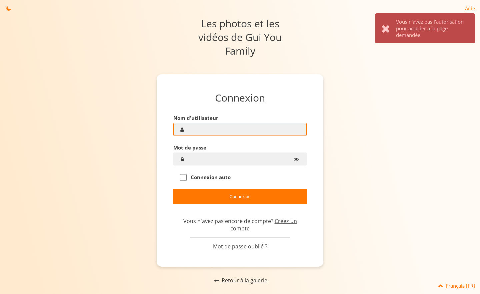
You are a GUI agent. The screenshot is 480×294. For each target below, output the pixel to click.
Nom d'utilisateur (195, 118)
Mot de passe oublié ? (240, 246)
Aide (470, 8)
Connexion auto (205, 177)
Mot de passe (189, 147)
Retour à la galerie (240, 280)
